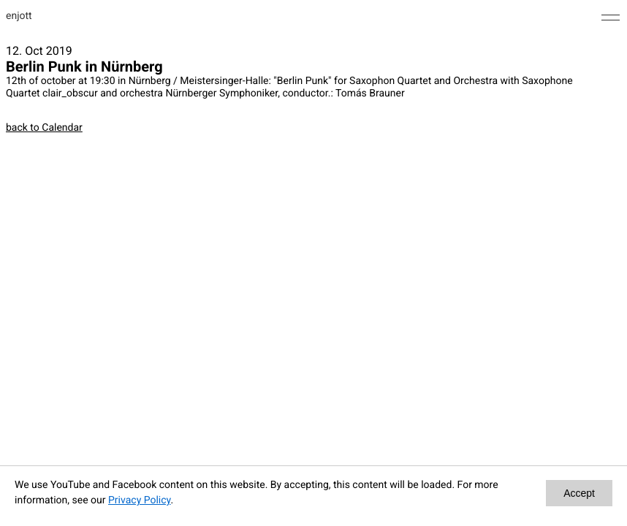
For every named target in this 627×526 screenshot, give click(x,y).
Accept (579, 493)
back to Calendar (44, 128)
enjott (19, 16)
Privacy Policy (139, 500)
